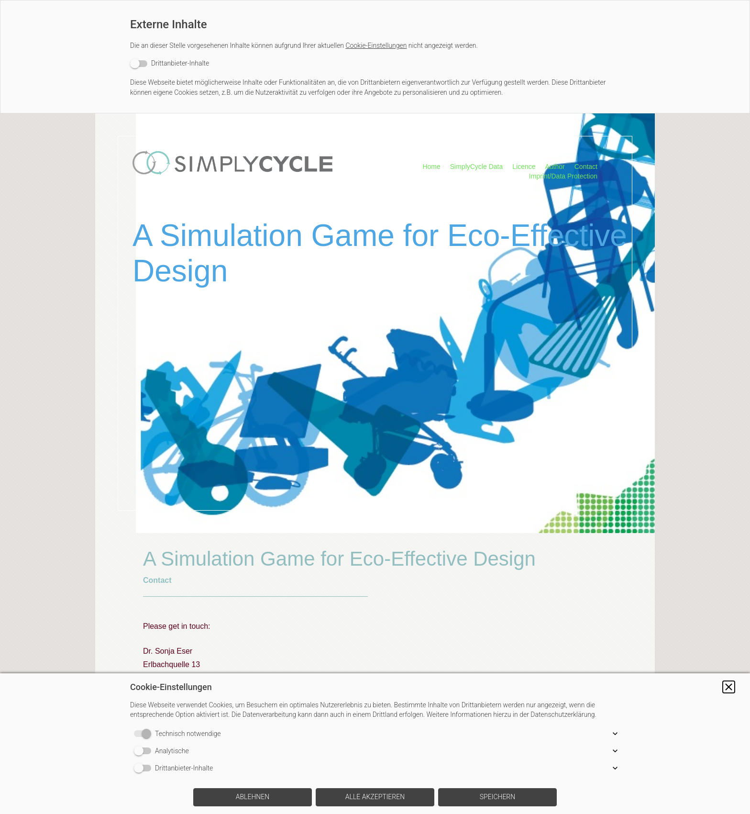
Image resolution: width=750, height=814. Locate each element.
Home (431, 166)
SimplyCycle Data (476, 166)
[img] (232, 175)
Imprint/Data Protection (563, 176)
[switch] (169, 63)
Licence (523, 166)
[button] (729, 687)
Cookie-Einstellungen (376, 45)
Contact (585, 166)
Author (555, 166)
